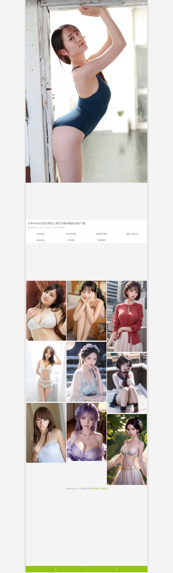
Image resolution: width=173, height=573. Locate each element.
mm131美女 (71, 234)
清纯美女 (41, 234)
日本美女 (71, 240)
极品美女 (41, 240)
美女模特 (102, 240)
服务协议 (104, 488)
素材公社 (143, 3)
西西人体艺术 (132, 234)
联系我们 (96, 488)
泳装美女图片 (102, 234)
